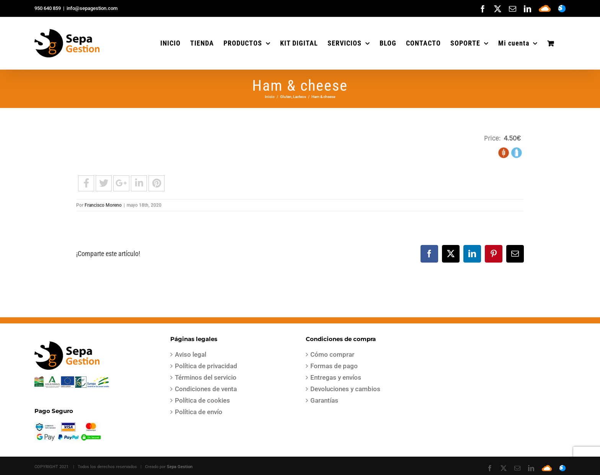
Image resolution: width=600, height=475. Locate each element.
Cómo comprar (332, 354)
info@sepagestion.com (92, 8)
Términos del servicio (205, 377)
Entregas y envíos (335, 377)
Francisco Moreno (103, 205)
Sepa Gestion (179, 466)
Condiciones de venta (206, 389)
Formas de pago (334, 366)
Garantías (324, 400)
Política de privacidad (206, 366)
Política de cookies (202, 400)
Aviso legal (190, 354)
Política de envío (198, 412)
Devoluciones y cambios (345, 389)
